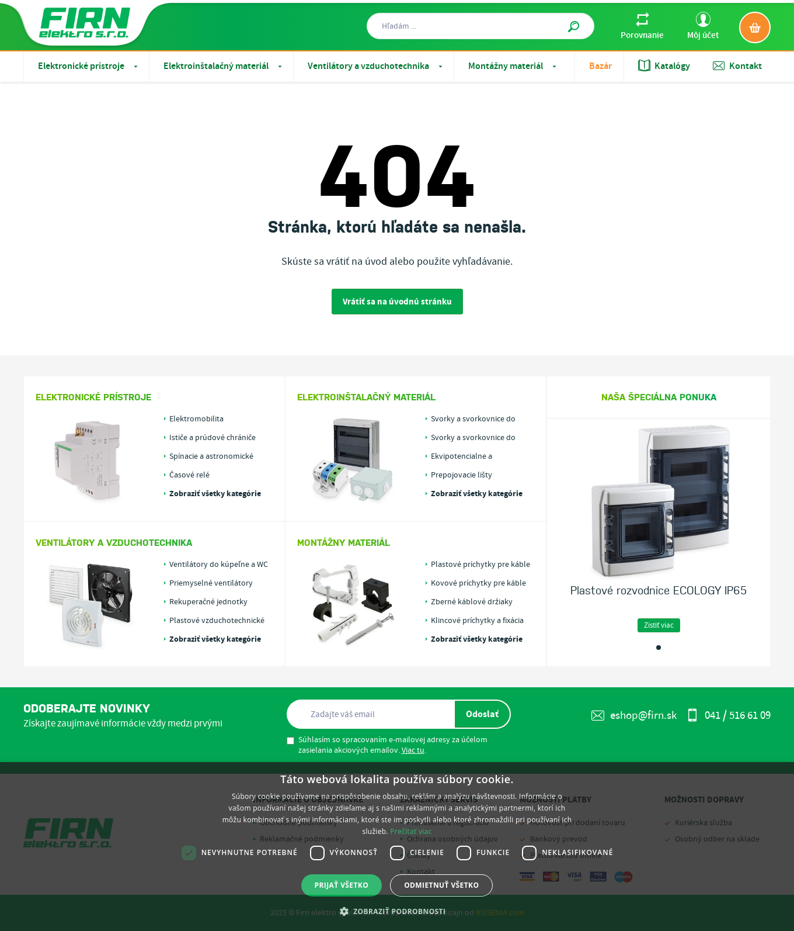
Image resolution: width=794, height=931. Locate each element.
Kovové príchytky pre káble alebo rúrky (478, 583)
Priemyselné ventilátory (211, 583)
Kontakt (737, 66)
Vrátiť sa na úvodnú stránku (397, 302)
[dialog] (397, 846)
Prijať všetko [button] (342, 885)
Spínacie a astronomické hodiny (211, 456)
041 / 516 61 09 (728, 715)
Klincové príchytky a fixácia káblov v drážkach (477, 620)
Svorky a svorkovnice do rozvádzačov (473, 419)
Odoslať (482, 714)
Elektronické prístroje (89, 66)
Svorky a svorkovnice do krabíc (473, 437)
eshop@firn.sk (634, 715)
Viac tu (413, 750)
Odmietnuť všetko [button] (441, 885)
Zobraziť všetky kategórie (215, 494)
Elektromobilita (196, 419)
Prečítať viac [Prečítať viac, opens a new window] (410, 831)
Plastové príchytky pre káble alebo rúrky (480, 564)
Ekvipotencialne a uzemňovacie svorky (466, 456)
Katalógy (664, 66)
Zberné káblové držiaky (472, 602)
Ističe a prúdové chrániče (212, 437)
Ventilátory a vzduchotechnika (376, 66)
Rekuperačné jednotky (208, 602)
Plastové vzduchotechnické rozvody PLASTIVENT (216, 620)
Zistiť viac (659, 626)
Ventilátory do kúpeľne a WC (218, 564)
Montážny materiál (513, 66)
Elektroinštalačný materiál (223, 66)
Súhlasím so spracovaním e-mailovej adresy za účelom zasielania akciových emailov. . (387, 745)
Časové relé (189, 475)
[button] (397, 911)
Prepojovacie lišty (461, 475)
